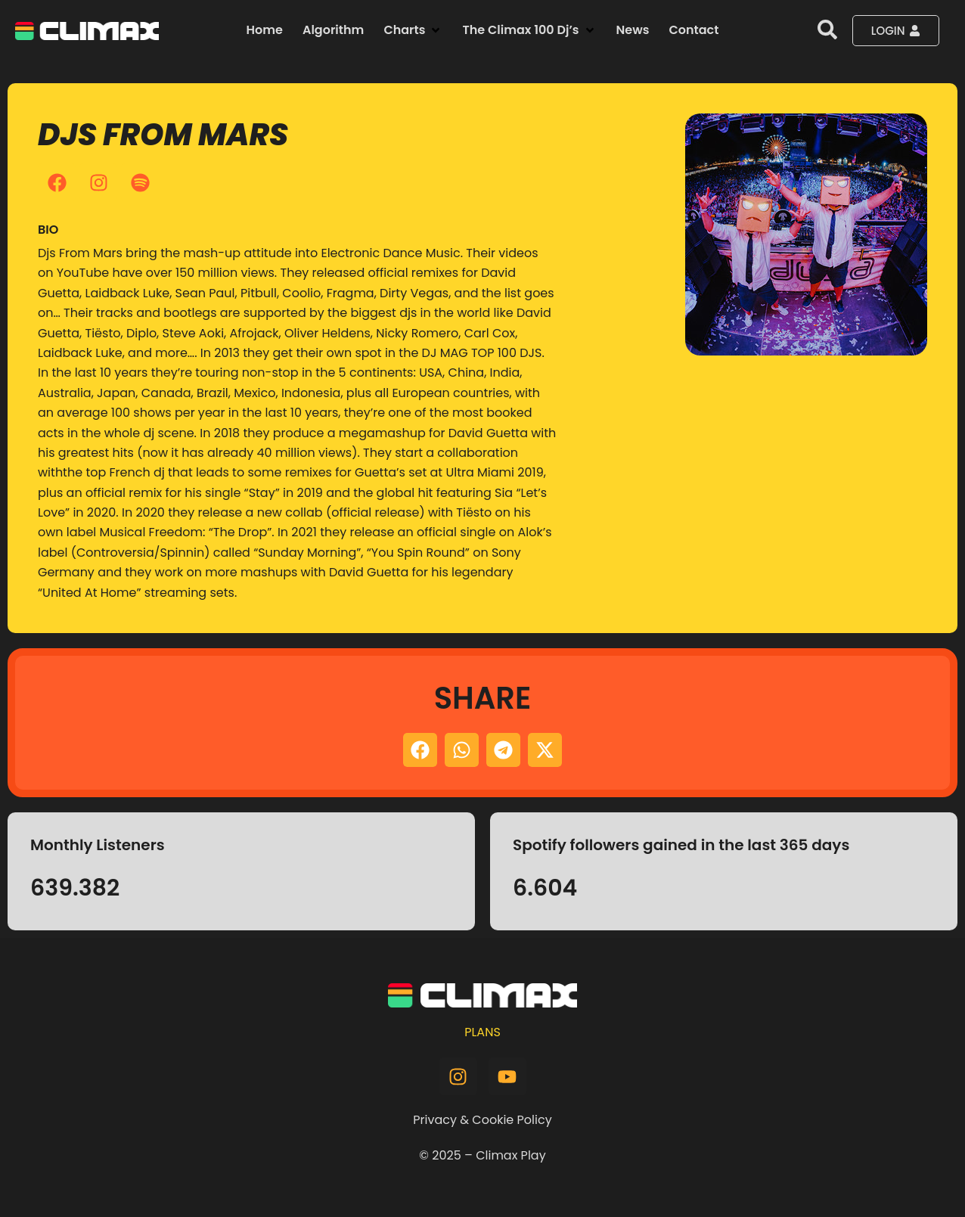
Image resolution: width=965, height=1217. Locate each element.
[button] (413, 30)
